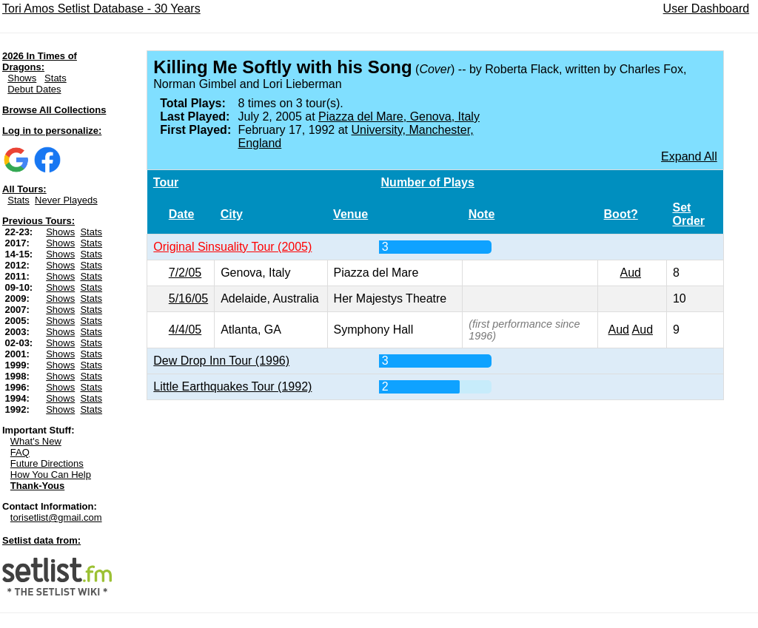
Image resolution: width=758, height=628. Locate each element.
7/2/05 (185, 272)
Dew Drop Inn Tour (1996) (221, 360)
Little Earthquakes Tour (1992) (232, 386)
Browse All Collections (54, 109)
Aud (630, 272)
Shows (21, 78)
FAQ (20, 452)
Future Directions (47, 463)
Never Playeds (66, 200)
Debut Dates (34, 89)
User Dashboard (706, 8)
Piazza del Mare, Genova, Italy (399, 116)
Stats (55, 78)
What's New (35, 441)
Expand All (689, 156)
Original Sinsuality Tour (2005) (232, 246)
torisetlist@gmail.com (56, 517)
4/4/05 (185, 329)
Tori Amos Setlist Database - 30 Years (101, 8)
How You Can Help (50, 474)
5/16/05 (188, 298)
